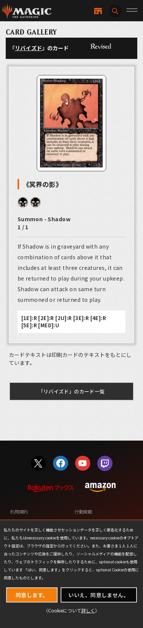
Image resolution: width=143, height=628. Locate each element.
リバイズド (28, 48)
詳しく (88, 610)
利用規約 (19, 511)
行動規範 (83, 511)
